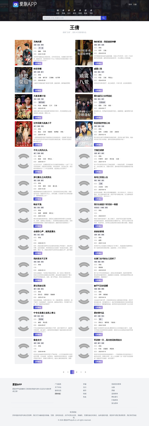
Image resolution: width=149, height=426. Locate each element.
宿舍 (42, 262)
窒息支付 (37, 340)
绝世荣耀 (37, 68)
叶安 (100, 77)
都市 (99, 45)
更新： (36, 54)
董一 (100, 319)
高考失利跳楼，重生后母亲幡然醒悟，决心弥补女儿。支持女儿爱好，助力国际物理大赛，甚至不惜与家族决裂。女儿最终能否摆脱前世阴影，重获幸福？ (113, 194)
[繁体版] (58, 394)
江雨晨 (105, 132)
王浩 (39, 186)
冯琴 (100, 294)
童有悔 (101, 267)
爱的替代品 (99, 312)
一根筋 (102, 207)
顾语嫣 (105, 294)
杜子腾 (58, 77)
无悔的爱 (37, 41)
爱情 (42, 45)
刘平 (100, 50)
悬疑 (42, 207)
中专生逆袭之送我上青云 (44, 312)
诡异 (38, 262)
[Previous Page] (68, 372)
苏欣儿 (101, 322)
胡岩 (109, 105)
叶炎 (39, 105)
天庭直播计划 (39, 96)
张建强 (50, 132)
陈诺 (39, 159)
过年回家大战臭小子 (42, 123)
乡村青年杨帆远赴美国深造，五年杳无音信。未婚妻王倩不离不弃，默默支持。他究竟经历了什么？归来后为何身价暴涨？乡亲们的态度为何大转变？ (53, 58)
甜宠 (106, 207)
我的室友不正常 (40, 258)
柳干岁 (45, 77)
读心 (38, 234)
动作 (103, 72)
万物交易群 (99, 150)
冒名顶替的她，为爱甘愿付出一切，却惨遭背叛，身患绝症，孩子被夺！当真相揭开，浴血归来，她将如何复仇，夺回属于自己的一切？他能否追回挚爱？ (53, 302)
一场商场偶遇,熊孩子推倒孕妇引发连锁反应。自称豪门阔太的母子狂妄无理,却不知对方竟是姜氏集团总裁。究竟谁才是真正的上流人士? (53, 139)
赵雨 (100, 240)
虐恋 (38, 289)
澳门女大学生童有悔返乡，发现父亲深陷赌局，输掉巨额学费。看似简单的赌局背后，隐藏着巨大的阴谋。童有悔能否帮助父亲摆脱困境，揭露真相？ (113, 275)
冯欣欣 (113, 322)
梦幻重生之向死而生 (42, 177)
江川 (50, 105)
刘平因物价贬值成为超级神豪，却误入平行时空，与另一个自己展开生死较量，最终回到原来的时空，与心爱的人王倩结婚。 (113, 57)
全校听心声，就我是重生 (44, 231)
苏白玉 (40, 294)
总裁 (103, 126)
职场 (42, 126)
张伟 (100, 132)
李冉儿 (50, 159)
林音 (44, 186)
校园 (42, 234)
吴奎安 (117, 132)
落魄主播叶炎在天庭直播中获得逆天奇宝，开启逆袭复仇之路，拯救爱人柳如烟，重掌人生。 (53, 112)
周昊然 (112, 349)
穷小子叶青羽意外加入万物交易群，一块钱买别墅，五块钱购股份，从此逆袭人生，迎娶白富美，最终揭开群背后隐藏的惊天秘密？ (113, 166)
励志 (38, 45)
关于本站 (58, 387)
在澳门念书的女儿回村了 (105, 258)
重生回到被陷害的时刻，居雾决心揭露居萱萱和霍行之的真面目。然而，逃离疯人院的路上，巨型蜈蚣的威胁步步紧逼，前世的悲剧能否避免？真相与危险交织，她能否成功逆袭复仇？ (53, 221)
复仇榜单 (115, 403)
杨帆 (39, 51)
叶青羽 (101, 159)
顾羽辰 (107, 322)
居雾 (39, 213)
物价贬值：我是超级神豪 (105, 41)
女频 (113, 387)
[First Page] (64, 372)
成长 (103, 180)
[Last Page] (85, 372)
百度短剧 (102, 102)
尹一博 (41, 48)
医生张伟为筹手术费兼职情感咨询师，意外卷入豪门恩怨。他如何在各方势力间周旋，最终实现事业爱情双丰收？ (113, 138)
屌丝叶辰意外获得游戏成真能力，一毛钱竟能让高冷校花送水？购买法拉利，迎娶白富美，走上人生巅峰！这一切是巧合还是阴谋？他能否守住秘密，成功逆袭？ (113, 356)
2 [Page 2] (76, 372)
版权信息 (58, 390)
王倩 (44, 51)
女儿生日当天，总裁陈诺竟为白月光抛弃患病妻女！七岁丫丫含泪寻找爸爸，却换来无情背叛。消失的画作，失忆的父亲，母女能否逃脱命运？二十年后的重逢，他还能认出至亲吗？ (53, 166)
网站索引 (115, 397)
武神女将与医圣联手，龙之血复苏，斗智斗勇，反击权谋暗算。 (113, 83)
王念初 (101, 187)
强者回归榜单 (116, 384)
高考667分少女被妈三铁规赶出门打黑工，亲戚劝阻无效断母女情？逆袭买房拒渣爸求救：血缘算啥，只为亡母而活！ (113, 247)
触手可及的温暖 (101, 285)
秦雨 (39, 322)
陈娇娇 (53, 294)
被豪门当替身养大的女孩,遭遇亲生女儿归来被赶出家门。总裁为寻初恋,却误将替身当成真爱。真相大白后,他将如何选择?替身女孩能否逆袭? (113, 329)
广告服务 (58, 384)
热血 (84, 397)
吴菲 (106, 159)
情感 (38, 153)
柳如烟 (45, 105)
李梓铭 (41, 319)
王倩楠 (51, 77)
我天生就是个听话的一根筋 (106, 204)
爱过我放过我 (39, 285)
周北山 (110, 77)
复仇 (99, 72)
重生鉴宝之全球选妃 (103, 96)
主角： (36, 51)
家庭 (38, 126)
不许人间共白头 (40, 150)
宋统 (61, 132)
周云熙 (45, 322)
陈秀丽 (56, 132)
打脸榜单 (115, 400)
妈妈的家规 (99, 231)
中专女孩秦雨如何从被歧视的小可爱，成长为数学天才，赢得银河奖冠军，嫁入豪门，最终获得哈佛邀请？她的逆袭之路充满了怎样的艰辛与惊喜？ (53, 329)
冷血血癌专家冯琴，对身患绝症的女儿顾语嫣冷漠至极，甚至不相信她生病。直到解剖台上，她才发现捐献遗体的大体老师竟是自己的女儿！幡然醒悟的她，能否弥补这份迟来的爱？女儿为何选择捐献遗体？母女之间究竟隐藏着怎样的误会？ (113, 302)
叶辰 (100, 349)
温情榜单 (115, 394)
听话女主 (96, 207)
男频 (113, 390)
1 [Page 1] (72, 372)
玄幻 (95, 72)
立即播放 (38, 63)
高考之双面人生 (101, 177)
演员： (36, 48)
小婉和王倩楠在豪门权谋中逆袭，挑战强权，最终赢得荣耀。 (52, 83)
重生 (95, 99)
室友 (35, 262)
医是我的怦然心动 (102, 123)
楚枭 (100, 105)
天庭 (42, 99)
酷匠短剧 (41, 102)
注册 (135, 4)
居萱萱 (45, 213)
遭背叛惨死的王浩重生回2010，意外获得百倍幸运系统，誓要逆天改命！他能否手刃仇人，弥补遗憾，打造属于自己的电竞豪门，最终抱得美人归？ (53, 194)
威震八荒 (98, 68)
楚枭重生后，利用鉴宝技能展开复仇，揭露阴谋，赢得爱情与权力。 (113, 112)
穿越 (84, 384)
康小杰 (55, 186)
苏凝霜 (105, 349)
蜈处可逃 (37, 204)
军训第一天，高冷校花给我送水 (108, 340)
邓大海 (112, 159)
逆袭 (35, 45)
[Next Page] (81, 372)
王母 (106, 187)
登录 (130, 4)
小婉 (39, 77)
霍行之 (51, 213)
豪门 (42, 72)
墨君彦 (46, 294)
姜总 (39, 132)
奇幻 (35, 99)
